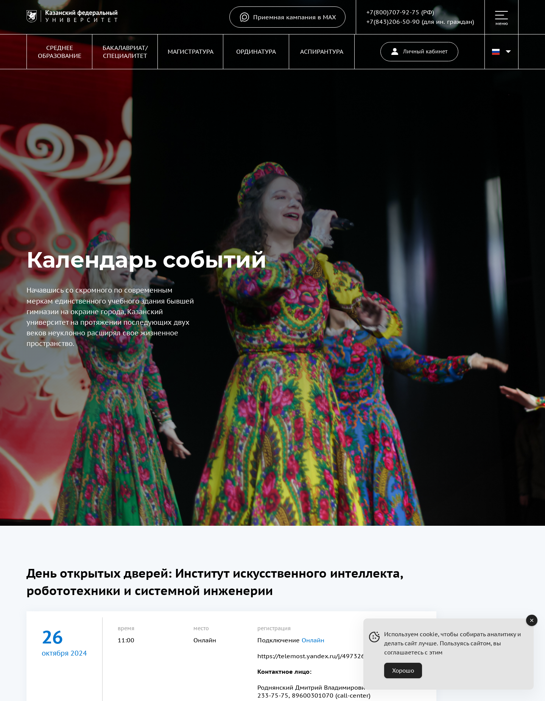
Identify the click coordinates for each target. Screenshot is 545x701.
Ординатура (256, 51)
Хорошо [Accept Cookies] (403, 670)
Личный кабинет (419, 51)
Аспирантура (321, 51)
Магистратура (190, 51)
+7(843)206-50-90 (393, 21)
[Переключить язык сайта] (501, 51)
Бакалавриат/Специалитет (125, 51)
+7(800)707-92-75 (392, 12)
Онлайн (313, 640)
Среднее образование (59, 51)
